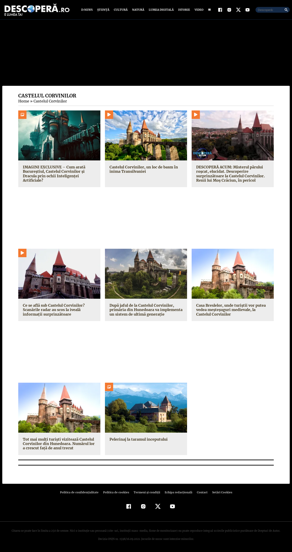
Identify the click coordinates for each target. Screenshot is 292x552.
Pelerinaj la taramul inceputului (138, 439)
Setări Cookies (219, 492)
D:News (87, 9)
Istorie (183, 9)
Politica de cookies (116, 492)
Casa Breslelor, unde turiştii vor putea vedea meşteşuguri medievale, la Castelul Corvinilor (229, 309)
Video (198, 9)
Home (23, 101)
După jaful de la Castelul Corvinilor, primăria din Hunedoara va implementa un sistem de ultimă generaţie (145, 309)
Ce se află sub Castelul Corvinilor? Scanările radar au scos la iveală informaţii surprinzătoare (53, 309)
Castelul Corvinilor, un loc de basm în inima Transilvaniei (143, 169)
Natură (137, 9)
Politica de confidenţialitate (81, 492)
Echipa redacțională (177, 492)
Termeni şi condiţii (146, 492)
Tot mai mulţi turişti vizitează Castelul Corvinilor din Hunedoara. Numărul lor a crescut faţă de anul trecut (59, 443)
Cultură (120, 9)
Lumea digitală (160, 9)
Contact (200, 492)
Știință (103, 9)
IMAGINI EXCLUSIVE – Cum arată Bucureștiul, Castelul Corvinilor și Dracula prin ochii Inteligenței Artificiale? (53, 174)
